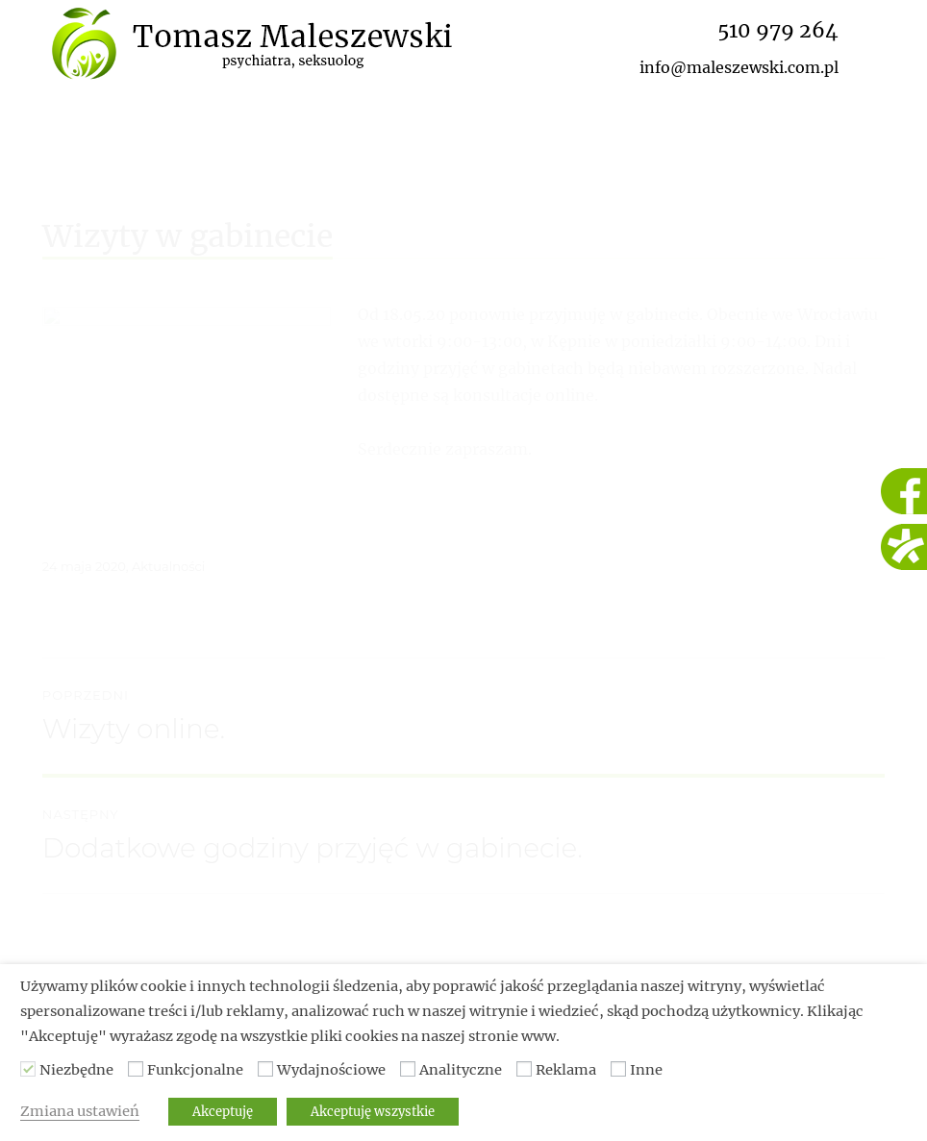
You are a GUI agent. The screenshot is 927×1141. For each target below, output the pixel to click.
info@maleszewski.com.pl (739, 67)
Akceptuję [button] (222, 1112)
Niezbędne (76, 1070)
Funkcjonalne (195, 1070)
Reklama (566, 1070)
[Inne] (618, 1069)
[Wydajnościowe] (265, 1069)
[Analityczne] (407, 1069)
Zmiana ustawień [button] (79, 1111)
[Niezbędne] (28, 1069)
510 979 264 (778, 30)
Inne (646, 1070)
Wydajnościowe (331, 1070)
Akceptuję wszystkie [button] (373, 1112)
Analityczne (460, 1070)
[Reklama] (524, 1069)
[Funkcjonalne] (135, 1069)
